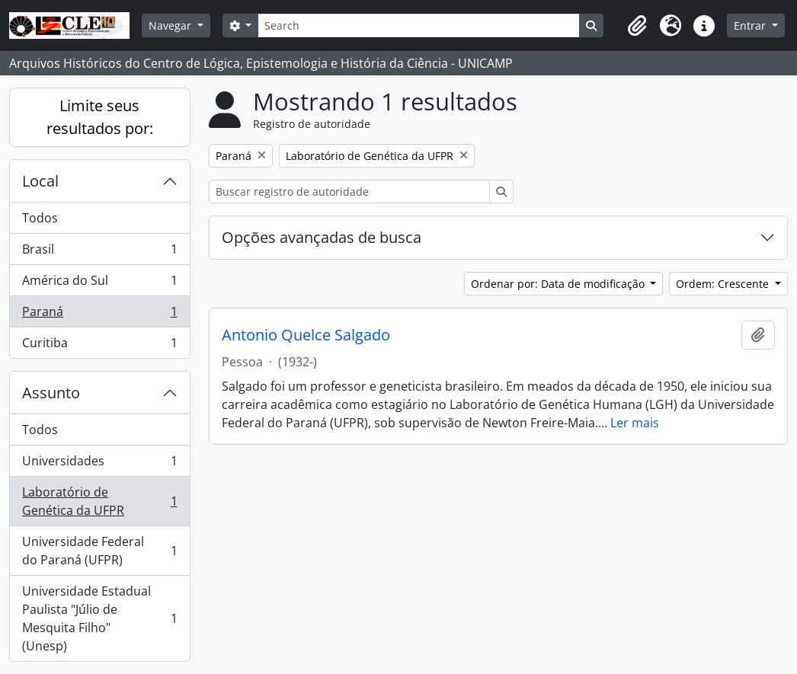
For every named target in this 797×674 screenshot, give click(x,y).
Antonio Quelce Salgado (306, 335)
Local (40, 181)
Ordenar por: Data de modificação (559, 283)
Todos (40, 217)
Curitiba (99, 346)
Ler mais (634, 422)
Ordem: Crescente (724, 283)
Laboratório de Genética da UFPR (99, 501)
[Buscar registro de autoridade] (349, 191)
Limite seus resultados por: (99, 117)
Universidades (99, 464)
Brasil (99, 252)
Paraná (99, 314)
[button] (637, 26)
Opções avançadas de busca (321, 237)
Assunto (51, 392)
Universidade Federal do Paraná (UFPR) (99, 550)
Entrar (751, 25)
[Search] (418, 25)
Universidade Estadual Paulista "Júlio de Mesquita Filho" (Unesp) (99, 618)
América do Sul (99, 283)
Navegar (171, 25)
